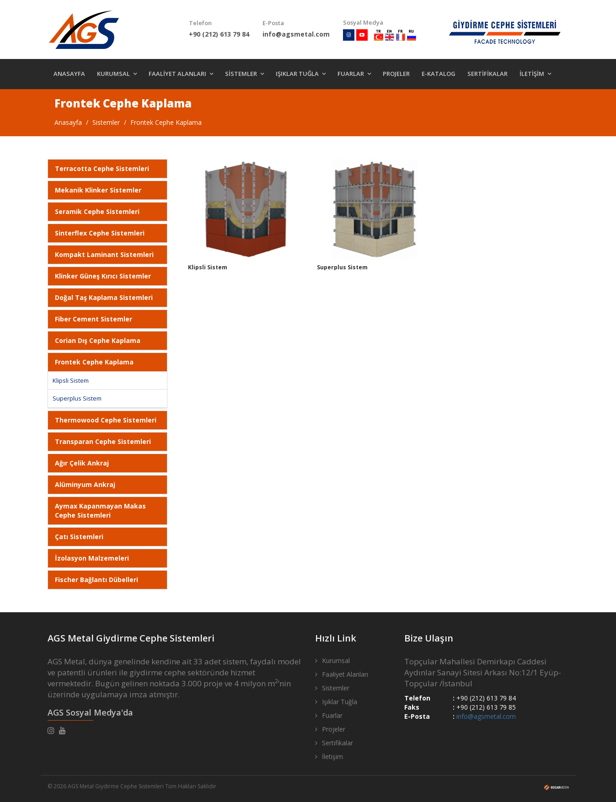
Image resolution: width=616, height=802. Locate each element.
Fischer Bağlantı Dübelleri (96, 579)
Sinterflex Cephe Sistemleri (100, 233)
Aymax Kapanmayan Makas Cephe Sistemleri (100, 510)
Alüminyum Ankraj (85, 484)
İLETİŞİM (532, 74)
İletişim (332, 756)
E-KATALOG (438, 74)
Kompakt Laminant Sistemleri (104, 254)
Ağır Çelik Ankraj (82, 463)
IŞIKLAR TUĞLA (297, 74)
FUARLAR (350, 74)
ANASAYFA (69, 74)
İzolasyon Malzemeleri (92, 558)
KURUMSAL (113, 74)
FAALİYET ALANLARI (177, 74)
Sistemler (106, 122)
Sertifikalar (337, 742)
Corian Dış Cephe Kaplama (97, 340)
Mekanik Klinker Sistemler (98, 190)
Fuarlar (332, 715)
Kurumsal (336, 660)
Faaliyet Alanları (345, 674)
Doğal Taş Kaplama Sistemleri (104, 297)
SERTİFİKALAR (487, 74)
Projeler (333, 729)
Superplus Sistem (77, 398)
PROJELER (396, 74)
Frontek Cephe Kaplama (166, 122)
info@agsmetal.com (486, 716)
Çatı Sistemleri (79, 536)
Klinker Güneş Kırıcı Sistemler (103, 276)
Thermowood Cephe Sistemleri (105, 420)
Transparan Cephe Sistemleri (103, 441)
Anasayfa (68, 122)
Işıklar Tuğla (339, 701)
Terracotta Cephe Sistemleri (102, 168)
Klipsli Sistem (71, 380)
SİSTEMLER (241, 74)
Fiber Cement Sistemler (93, 319)
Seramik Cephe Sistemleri (97, 211)
